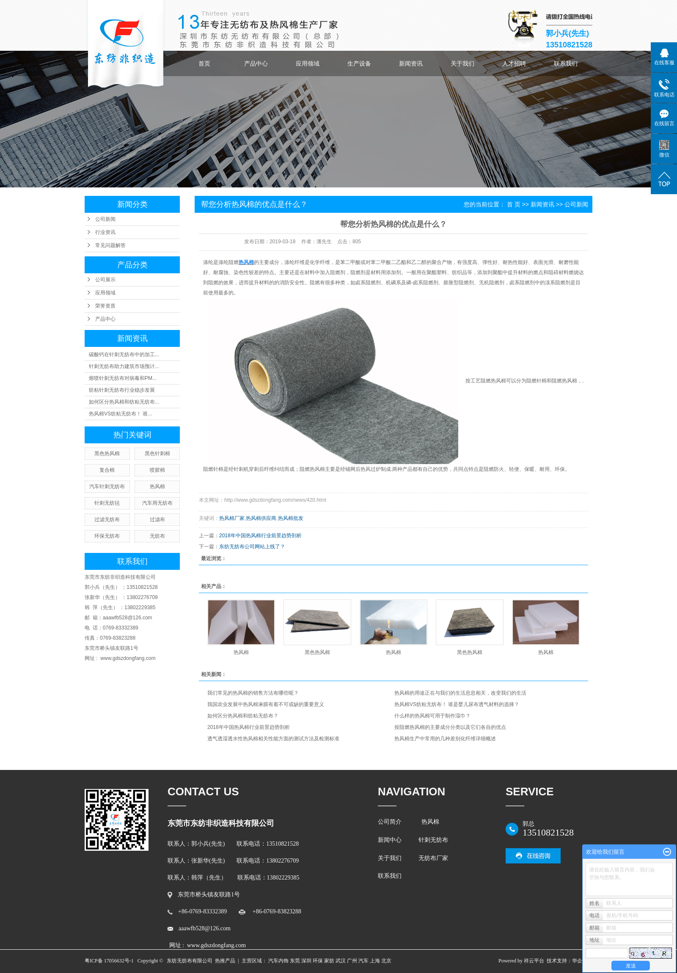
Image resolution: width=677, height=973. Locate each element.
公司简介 (391, 822)
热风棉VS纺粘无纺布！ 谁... (120, 414)
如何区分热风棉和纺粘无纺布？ (242, 716)
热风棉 (157, 486)
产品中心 (256, 63)
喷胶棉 (157, 470)
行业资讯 (105, 232)
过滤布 (157, 519)
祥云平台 (534, 961)
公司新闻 (105, 219)
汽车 (363, 961)
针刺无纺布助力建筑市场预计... (124, 366)
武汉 (341, 961)
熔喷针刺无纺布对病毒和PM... (123, 378)
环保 (318, 961)
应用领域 (307, 63)
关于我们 (462, 63)
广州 (352, 961)
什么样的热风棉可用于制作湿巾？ (432, 716)
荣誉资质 (105, 306)
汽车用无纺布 (157, 503)
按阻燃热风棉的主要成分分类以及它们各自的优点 (450, 727)
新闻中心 (390, 840)
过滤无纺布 (107, 519)
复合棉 (107, 470)
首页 (204, 63)
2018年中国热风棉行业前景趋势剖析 (260, 536)
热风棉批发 (290, 518)
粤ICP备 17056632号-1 (109, 961)
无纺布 (157, 536)
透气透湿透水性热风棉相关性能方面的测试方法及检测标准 (273, 739)
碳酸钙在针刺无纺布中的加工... (124, 354)
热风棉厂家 (232, 518)
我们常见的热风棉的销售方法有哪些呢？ (253, 693)
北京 (386, 961)
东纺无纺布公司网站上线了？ (252, 547)
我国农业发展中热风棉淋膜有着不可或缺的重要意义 (265, 704)
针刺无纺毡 (107, 503)
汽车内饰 (278, 961)
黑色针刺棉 (157, 453)
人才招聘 (514, 63)
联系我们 (566, 63)
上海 (375, 961)
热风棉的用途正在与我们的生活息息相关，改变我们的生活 (460, 693)
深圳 (306, 961)
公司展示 (105, 280)
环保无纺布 (107, 536)
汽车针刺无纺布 (107, 486)
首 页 (513, 204)
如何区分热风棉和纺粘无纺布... (124, 402)
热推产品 (225, 961)
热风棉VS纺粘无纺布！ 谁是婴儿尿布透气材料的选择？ (456, 704)
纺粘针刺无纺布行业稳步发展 (122, 390)
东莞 (295, 961)
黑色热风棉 (107, 453)
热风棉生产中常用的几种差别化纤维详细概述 (445, 739)
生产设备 (359, 63)
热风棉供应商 (261, 518)
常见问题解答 (110, 245)
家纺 (329, 961)
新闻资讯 (411, 63)
